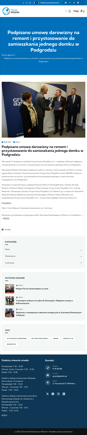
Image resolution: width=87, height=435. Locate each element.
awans (56, 338)
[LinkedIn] (64, 394)
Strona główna (8, 55)
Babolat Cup (68, 338)
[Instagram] (58, 394)
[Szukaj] (66, 11)
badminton (11, 344)
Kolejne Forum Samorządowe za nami (32, 289)
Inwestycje (9, 263)
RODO (4, 415)
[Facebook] (53, 394)
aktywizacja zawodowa (17, 338)
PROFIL (6, 218)
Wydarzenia (10, 256)
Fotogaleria (6, 203)
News (18, 142)
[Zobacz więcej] (9, 288)
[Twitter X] (47, 394)
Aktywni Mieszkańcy (39, 338)
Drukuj (6, 229)
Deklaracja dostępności (50, 3)
